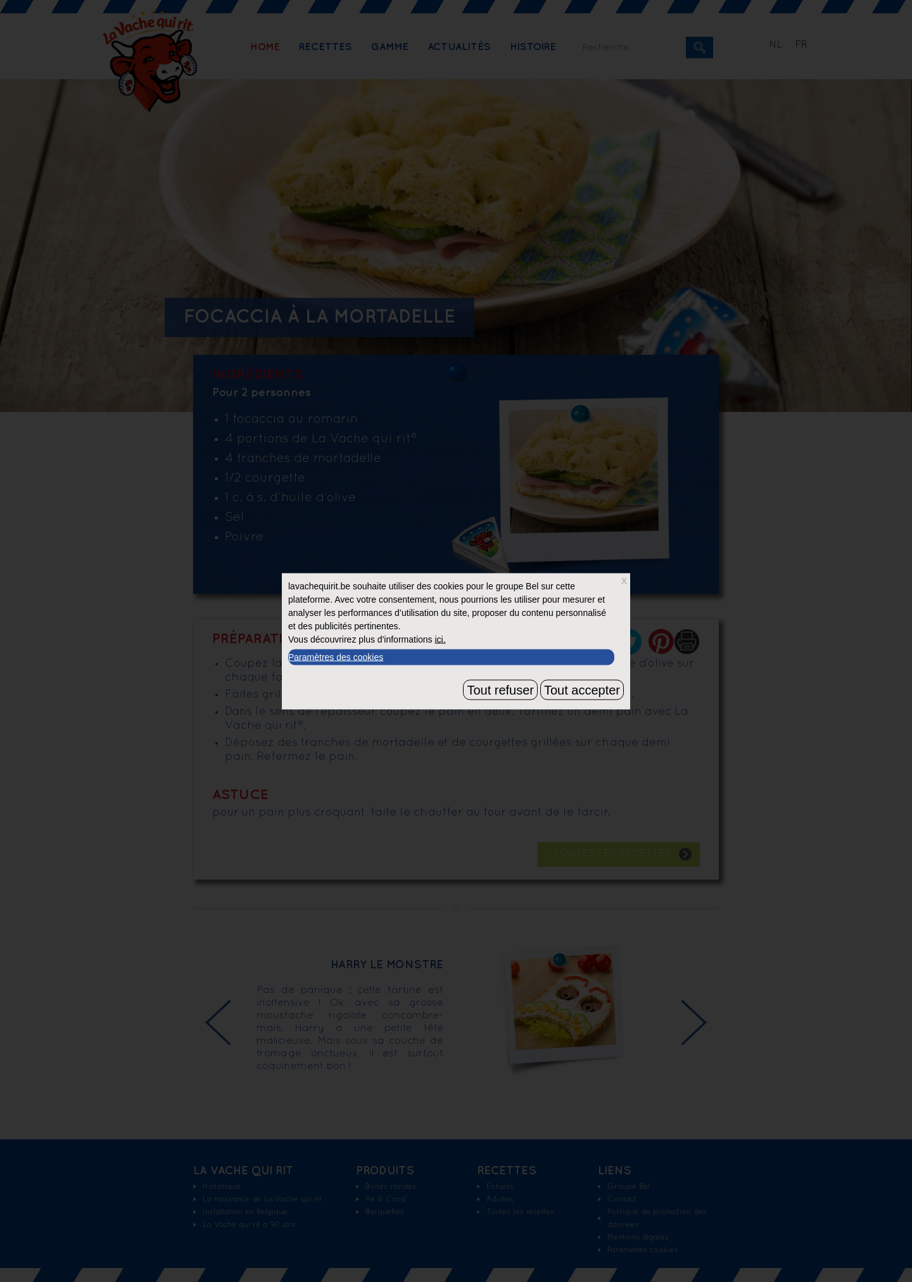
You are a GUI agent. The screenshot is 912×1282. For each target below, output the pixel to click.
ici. (439, 639)
